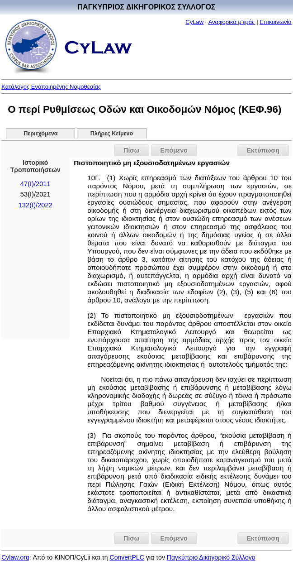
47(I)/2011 (35, 183)
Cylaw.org (15, 557)
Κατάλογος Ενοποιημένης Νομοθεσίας (51, 86)
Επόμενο (174, 150)
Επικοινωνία (276, 22)
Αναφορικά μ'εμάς (231, 22)
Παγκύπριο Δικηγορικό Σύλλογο (211, 557)
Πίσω (131, 150)
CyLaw (194, 22)
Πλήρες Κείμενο (111, 133)
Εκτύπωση (263, 150)
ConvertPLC (127, 557)
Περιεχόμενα (40, 133)
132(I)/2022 (35, 205)
